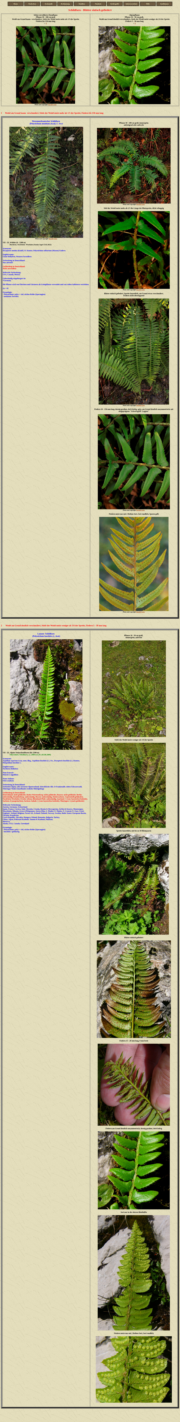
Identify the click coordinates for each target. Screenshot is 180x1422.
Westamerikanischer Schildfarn (46, 121)
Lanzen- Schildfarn (46, 634)
